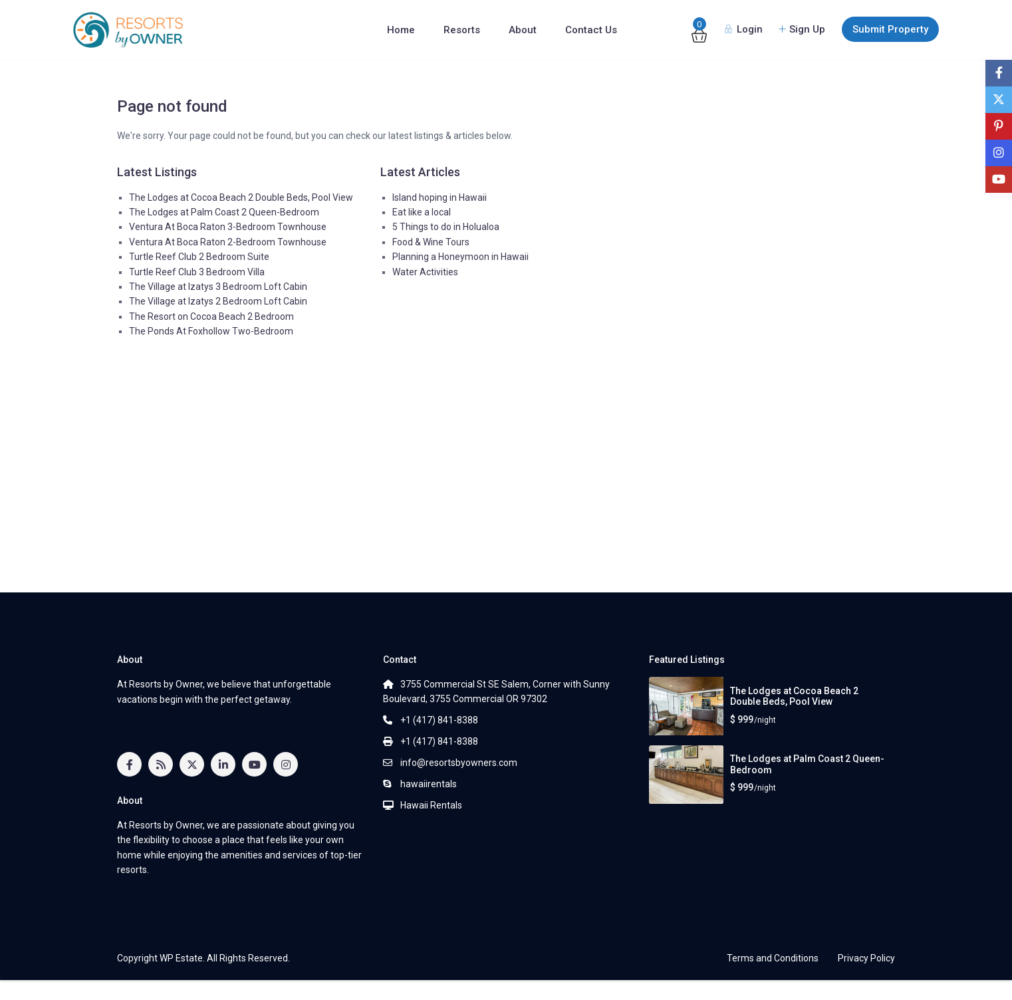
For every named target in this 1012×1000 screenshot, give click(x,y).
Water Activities (425, 272)
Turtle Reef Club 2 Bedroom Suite (199, 256)
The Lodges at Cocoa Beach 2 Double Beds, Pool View (241, 197)
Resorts (461, 30)
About (523, 30)
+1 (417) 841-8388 (439, 720)
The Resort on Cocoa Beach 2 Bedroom (211, 316)
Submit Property (890, 29)
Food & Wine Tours (430, 242)
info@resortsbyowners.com (458, 762)
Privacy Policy (866, 958)
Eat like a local (421, 212)
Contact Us (591, 30)
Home (401, 30)
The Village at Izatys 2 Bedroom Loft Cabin (218, 301)
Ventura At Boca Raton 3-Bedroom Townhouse (227, 226)
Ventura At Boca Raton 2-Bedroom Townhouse (227, 242)
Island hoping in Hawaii (439, 197)
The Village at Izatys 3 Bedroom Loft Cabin (218, 286)
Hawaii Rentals (431, 805)
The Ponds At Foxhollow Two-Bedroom (211, 331)
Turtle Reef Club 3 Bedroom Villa (197, 272)
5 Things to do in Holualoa (445, 226)
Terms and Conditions (773, 958)
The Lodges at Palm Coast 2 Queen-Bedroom (224, 212)
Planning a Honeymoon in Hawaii (460, 256)
